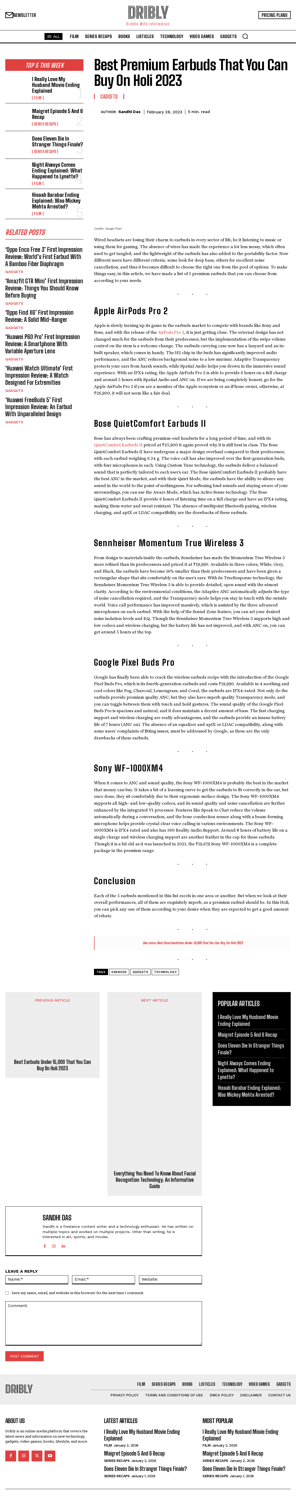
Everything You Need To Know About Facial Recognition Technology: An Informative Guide (155, 1179)
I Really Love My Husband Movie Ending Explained (55, 83)
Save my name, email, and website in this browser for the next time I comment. (78, 1292)
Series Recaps (44, 120)
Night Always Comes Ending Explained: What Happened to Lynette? (54, 166)
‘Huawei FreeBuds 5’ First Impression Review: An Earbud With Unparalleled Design (41, 386)
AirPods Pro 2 (171, 332)
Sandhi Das (129, 111)
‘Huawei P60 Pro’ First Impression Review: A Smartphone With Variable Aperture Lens (40, 328)
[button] (245, 36)
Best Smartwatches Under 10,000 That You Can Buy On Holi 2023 (200, 943)
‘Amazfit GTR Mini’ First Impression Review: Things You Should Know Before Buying (43, 276)
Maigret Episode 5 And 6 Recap (55, 111)
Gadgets (14, 261)
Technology (165, 972)
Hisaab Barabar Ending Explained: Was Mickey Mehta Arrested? (53, 194)
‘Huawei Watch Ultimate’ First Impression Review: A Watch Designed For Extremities (42, 357)
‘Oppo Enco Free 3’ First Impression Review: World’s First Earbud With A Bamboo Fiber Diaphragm (40, 247)
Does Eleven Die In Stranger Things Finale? (57, 138)
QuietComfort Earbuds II (118, 444)
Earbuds (119, 972)
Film (37, 92)
